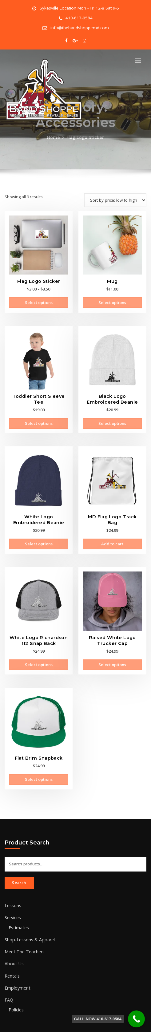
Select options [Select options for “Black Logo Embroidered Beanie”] (112, 417)
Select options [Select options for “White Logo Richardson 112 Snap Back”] (39, 654)
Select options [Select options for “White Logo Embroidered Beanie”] (39, 536)
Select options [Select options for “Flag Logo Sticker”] (39, 299)
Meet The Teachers (23, 933)
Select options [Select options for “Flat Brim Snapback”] (39, 767)
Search (19, 867)
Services (13, 901)
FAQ (8, 978)
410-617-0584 (79, 17)
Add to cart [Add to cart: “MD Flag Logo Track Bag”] (112, 530)
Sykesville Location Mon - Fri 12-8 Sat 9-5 (79, 7)
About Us (13, 944)
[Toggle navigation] (138, 58)
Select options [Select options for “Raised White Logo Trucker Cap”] (112, 654)
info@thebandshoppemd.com (79, 26)
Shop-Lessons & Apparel (28, 922)
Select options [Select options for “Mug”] (112, 299)
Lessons (12, 890)
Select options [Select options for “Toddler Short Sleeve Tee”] (39, 417)
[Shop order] (116, 196)
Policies (16, 987)
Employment (16, 967)
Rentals (12, 956)
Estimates (18, 910)
